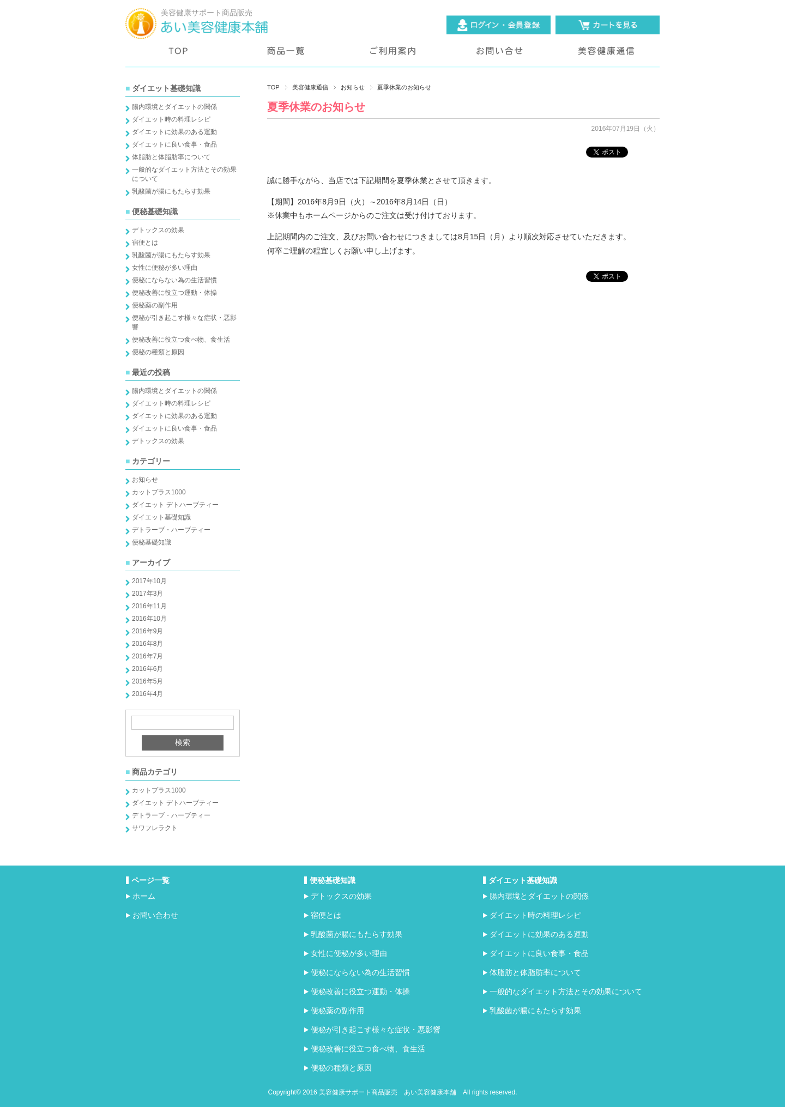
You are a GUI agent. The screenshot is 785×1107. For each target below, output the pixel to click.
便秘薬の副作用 (155, 305)
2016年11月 (149, 606)
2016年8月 (147, 644)
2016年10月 (149, 618)
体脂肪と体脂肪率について (171, 157)
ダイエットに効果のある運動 (174, 132)
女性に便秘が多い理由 (164, 267)
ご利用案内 (392, 56)
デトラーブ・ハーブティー (171, 530)
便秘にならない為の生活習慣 (174, 280)
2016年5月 (147, 681)
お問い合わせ (499, 56)
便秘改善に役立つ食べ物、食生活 (181, 339)
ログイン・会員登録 (498, 24)
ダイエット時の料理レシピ (171, 119)
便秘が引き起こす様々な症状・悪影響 (375, 1029)
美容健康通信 (606, 56)
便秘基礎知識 (151, 542)
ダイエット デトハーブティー (175, 505)
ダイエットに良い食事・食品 (174, 144)
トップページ (178, 56)
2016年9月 (147, 631)
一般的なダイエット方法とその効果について (566, 991)
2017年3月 (147, 593)
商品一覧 (285, 56)
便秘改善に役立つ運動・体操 (174, 293)
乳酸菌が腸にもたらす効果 (171, 191)
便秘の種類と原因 (158, 352)
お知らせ (145, 479)
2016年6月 (147, 669)
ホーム (143, 896)
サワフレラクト (155, 828)
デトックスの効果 (158, 230)
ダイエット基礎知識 (161, 517)
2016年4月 (147, 694)
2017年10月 (149, 581)
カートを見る (607, 24)
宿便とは (145, 242)
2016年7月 (147, 656)
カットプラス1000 (159, 492)
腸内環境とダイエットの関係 (174, 107)
